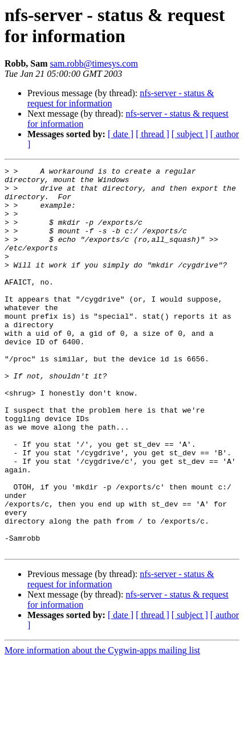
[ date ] (120, 134)
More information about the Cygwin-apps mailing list (102, 727)
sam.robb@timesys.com (94, 63)
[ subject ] (190, 134)
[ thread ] (152, 134)
